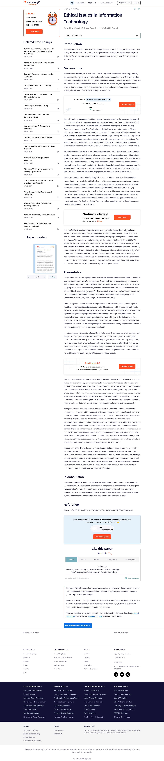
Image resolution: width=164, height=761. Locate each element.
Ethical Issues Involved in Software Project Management (39, 64)
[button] (137, 3)
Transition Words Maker (62, 709)
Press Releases (59, 730)
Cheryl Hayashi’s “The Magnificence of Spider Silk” (38, 193)
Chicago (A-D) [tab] (130, 559)
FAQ (24, 673)
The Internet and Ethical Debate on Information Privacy (36, 116)
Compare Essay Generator (33, 698)
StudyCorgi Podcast (60, 661)
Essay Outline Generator (32, 690)
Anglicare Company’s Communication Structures (37, 127)
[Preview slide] (29, 277)
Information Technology (82, 28)
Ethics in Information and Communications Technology (39, 75)
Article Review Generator (93, 698)
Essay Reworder (29, 694)
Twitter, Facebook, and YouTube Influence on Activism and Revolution (39, 182)
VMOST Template (120, 698)
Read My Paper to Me (92, 690)
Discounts (27, 657)
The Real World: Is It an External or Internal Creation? (39, 147)
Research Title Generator (63, 690)
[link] (102, 36)
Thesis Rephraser (30, 709)
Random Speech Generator (94, 717)
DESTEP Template (121, 713)
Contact (86, 657)
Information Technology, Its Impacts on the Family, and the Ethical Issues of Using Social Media (39, 51)
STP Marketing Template (123, 702)
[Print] (52, 277)
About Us (87, 654)
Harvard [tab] (96, 559)
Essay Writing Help (29, 654)
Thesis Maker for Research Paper (66, 698)
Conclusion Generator (31, 713)
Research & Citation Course (63, 657)
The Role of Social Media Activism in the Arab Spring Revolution (38, 170)
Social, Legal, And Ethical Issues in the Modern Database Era (38, 96)
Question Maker (89, 709)
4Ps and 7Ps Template (122, 717)
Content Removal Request (32, 740)
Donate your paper (95, 616)
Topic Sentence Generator (93, 702)
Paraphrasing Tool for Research (65, 694)
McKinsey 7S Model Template (125, 706)
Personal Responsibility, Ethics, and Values (39, 215)
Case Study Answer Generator (95, 694)
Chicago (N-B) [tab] (112, 559)
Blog (102, 3)
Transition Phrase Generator (64, 713)
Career (86, 661)
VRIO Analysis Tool (121, 690)
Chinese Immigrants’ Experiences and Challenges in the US (37, 204)
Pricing (25, 665)
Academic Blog (59, 665)
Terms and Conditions (30, 730)
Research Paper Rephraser (64, 702)
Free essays (32, 4)
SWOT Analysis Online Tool (124, 709)
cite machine (84, 578)
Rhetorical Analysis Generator (34, 702)
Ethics (71, 28)
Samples (26, 669)
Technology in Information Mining (36, 106)
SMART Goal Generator (123, 694)
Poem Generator (90, 713)
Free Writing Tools (60, 654)
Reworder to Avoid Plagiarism (34, 717)
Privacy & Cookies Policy (31, 734)
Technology (94, 28)
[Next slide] (44, 277)
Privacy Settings (29, 737)
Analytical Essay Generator (33, 706)
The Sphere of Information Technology (37, 85)
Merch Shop (88, 665)
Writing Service (124, 3)
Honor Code (76, 752)
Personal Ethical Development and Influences (36, 159)
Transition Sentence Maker (64, 717)
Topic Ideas (57, 669)
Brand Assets (58, 734)
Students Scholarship (91, 669)
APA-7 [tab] (71, 559)
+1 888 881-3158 (119, 657)
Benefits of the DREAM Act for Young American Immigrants (37, 225)
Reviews (26, 661)
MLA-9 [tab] (83, 559)
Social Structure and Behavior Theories (38, 137)
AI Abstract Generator (62, 706)
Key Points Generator (92, 706)
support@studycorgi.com (122, 654)
